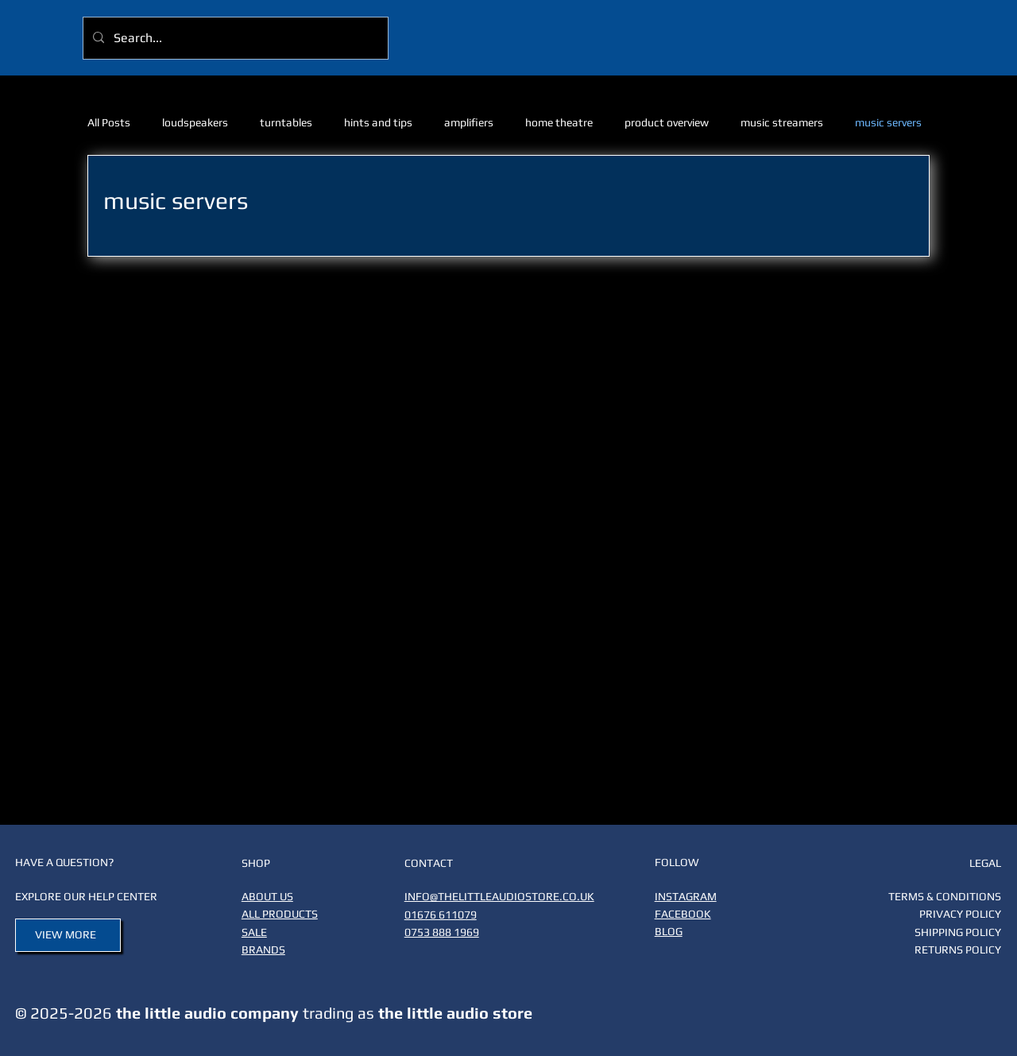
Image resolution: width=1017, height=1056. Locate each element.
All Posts (108, 122)
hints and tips (378, 122)
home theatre (559, 122)
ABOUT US (267, 896)
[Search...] (234, 38)
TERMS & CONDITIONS (944, 896)
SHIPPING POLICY (958, 932)
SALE (254, 932)
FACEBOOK (683, 913)
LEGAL (985, 863)
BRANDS (263, 949)
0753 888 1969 (441, 932)
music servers (888, 122)
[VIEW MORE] (68, 935)
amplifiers (468, 122)
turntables (286, 122)
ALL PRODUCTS (280, 913)
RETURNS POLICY (958, 949)
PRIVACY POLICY (960, 913)
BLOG (669, 931)
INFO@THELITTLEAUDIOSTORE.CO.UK (499, 896)
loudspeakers (195, 122)
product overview (667, 122)
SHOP (256, 863)
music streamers (782, 122)
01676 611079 (440, 914)
